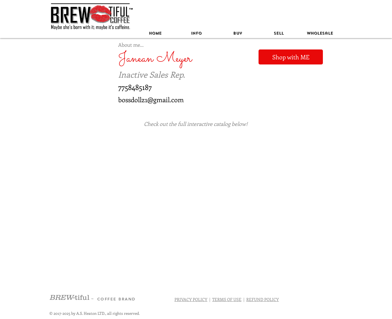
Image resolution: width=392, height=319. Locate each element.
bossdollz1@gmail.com (151, 99)
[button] (196, 33)
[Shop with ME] (291, 56)
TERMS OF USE (226, 299)
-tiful (70, 297)
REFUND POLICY (262, 299)
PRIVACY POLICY (190, 299)
